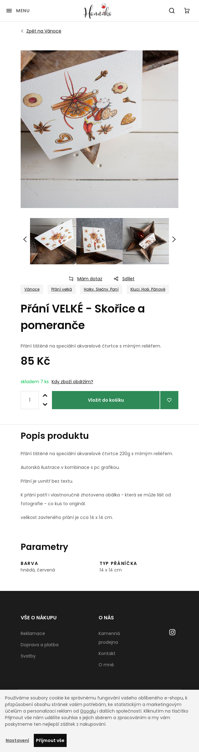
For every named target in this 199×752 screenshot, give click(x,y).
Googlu (88, 711)
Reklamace (33, 633)
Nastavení (17, 740)
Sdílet (122, 279)
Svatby (28, 656)
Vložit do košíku (106, 400)
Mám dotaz (83, 279)
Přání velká (61, 289)
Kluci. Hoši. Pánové (147, 289)
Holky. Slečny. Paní (101, 289)
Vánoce (43, 31)
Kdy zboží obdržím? (72, 382)
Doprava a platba (40, 645)
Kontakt (107, 653)
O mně (106, 665)
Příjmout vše (50, 740)
